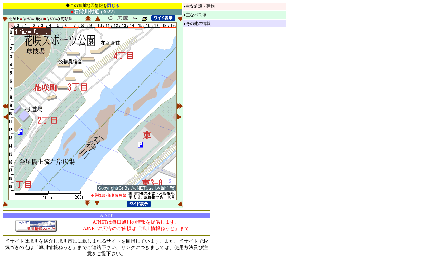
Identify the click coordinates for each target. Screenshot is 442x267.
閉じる (113, 5)
